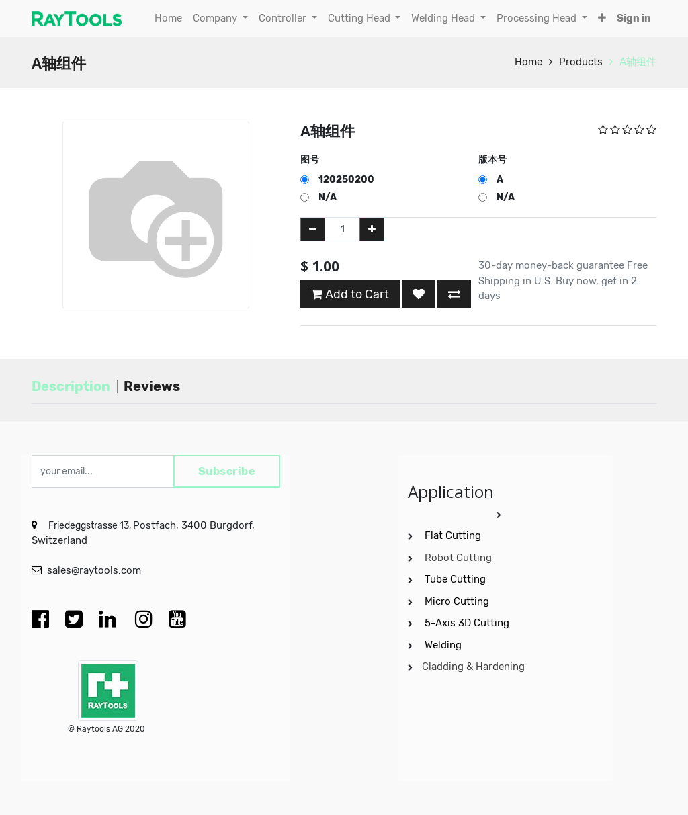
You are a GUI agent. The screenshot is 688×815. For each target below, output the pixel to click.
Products (581, 62)
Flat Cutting (453, 535)
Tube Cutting (456, 579)
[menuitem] (168, 18)
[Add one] (371, 229)
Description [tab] (71, 386)
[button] (602, 18)
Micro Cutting (458, 601)
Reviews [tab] (152, 386)
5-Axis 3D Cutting (468, 623)
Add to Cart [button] (350, 294)
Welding (443, 645)
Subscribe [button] (227, 471)
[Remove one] (312, 229)
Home (528, 62)
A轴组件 (637, 62)
